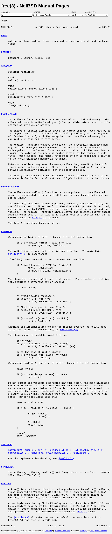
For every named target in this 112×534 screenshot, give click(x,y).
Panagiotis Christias (98, 531)
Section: (38, 12)
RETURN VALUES (10, 186)
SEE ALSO (6, 444)
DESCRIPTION (9, 114)
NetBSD (48, 531)
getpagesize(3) (18, 453)
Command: (6, 12)
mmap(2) (30, 450)
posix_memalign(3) (58, 453)
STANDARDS (7, 467)
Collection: (90, 12)
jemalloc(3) (66, 458)
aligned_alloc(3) (61, 450)
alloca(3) (81, 450)
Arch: (75, 12)
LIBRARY (6, 52)
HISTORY (6, 483)
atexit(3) (97, 450)
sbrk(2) (42, 450)
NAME (4, 35)
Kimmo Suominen (62, 531)
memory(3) (37, 453)
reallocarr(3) (17, 254)
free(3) (37, 217)
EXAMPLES (6, 231)
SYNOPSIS (6, 66)
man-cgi (83, 531)
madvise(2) (15, 450)
